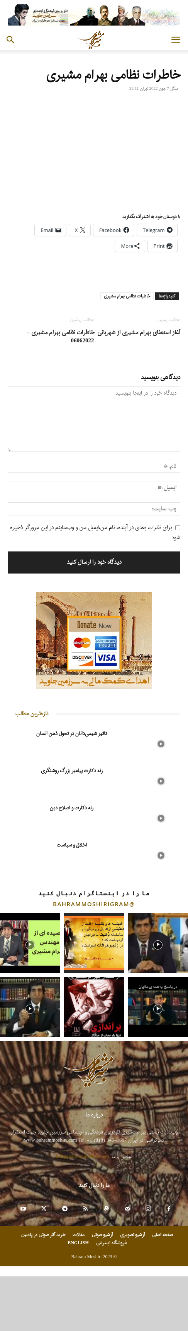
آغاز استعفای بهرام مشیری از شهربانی (138, 333)
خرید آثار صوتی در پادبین (43, 1234)
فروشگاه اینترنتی (111, 1243)
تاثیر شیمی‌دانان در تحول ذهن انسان (71, 733)
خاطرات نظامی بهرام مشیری (127, 296)
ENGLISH (78, 1243)
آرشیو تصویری (132, 1234)
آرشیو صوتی (102, 1234)
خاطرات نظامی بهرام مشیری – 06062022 (60, 337)
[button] (175, 39)
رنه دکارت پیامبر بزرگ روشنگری (72, 770)
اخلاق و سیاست (72, 845)
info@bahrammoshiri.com (82, 1156)
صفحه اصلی (162, 1234)
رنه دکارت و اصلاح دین (71, 808)
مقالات (79, 1234)
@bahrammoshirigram (94, 904)
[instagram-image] (30, 943)
